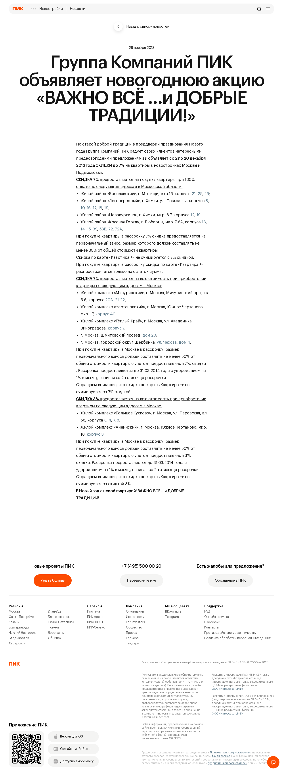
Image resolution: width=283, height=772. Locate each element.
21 (194, 194)
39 (95, 229)
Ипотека (93, 611)
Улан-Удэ (54, 611)
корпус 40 (105, 314)
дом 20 (149, 335)
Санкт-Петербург (22, 617)
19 (106, 208)
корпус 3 (95, 434)
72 (110, 229)
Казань (14, 622)
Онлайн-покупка (216, 617)
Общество (134, 627)
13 (204, 222)
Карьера (132, 638)
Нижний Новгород (22, 632)
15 (89, 229)
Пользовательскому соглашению (230, 752)
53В (102, 229)
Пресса (131, 632)
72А (118, 229)
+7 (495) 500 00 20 (141, 566)
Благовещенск (59, 617)
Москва (14, 611)
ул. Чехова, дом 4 (173, 342)
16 (89, 208)
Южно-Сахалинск (61, 622)
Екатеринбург (19, 627)
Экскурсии (212, 622)
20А (109, 300)
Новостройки (51, 9)
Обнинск (54, 638)
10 (82, 208)
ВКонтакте (173, 611)
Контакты (211, 627)
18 (100, 208)
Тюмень (53, 627)
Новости (77, 9)
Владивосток (19, 638)
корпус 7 (116, 328)
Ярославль (56, 632)
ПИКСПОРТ (95, 622)
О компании (135, 611)
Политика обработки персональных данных (237, 638)
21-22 (120, 300)
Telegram (172, 617)
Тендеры (132, 643)
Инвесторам (135, 617)
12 (192, 215)
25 (200, 194)
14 (82, 229)
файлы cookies (221, 756)
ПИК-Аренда (96, 617)
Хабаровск (17, 643)
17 (94, 208)
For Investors (135, 622)
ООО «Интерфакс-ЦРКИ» (227, 689)
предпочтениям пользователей (227, 763)
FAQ (207, 611)
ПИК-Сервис (96, 627)
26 (206, 194)
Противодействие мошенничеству (230, 632)
